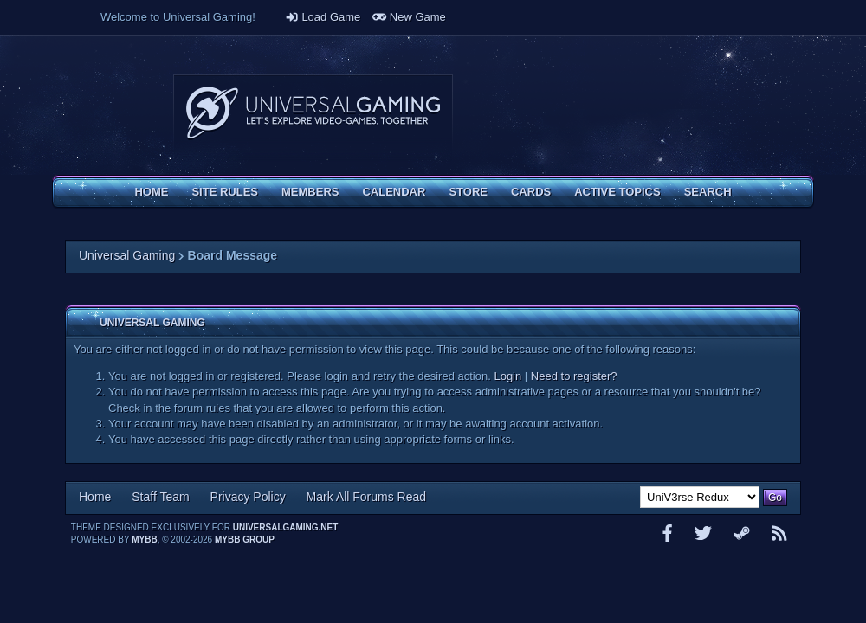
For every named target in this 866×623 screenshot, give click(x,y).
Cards (531, 191)
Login (507, 375)
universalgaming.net (286, 527)
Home (151, 191)
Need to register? (574, 375)
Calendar (393, 191)
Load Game (323, 16)
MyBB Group (245, 539)
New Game (409, 16)
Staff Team (160, 497)
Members (310, 191)
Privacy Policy (248, 497)
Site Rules (224, 191)
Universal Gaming (127, 255)
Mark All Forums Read (366, 497)
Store (468, 191)
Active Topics (617, 191)
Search (708, 191)
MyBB (144, 539)
